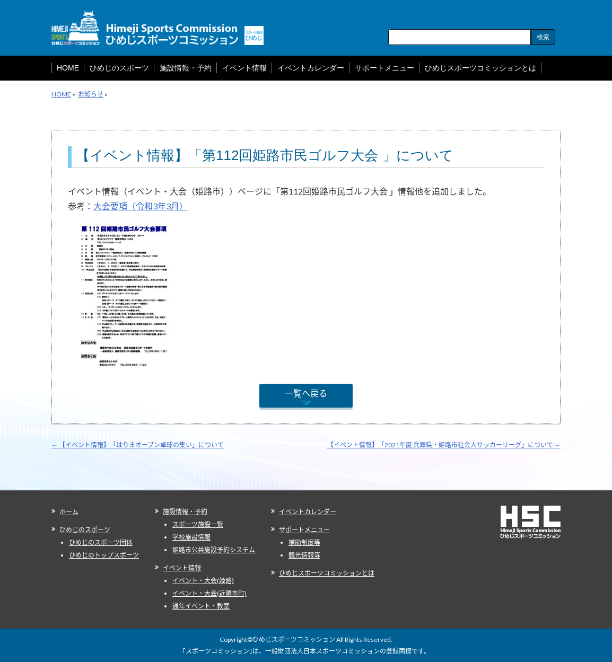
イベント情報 (182, 568)
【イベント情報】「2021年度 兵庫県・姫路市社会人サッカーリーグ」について (444, 445)
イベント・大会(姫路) (203, 581)
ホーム (68, 512)
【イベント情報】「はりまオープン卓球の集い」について (137, 445)
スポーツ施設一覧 (197, 524)
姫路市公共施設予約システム (213, 550)
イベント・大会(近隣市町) (209, 593)
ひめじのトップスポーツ (104, 555)
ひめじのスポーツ (84, 530)
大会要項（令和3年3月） (140, 206)
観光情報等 (304, 555)
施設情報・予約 (185, 512)
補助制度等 (304, 542)
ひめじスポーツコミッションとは (326, 573)
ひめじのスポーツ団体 (101, 542)
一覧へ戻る (306, 393)
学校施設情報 (191, 537)
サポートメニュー (304, 530)
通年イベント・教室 (201, 606)
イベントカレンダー (307, 512)
